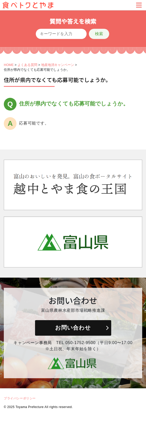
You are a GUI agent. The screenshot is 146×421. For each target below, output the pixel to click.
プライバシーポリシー (20, 398)
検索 (99, 34)
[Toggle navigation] (139, 5)
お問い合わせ (73, 327)
